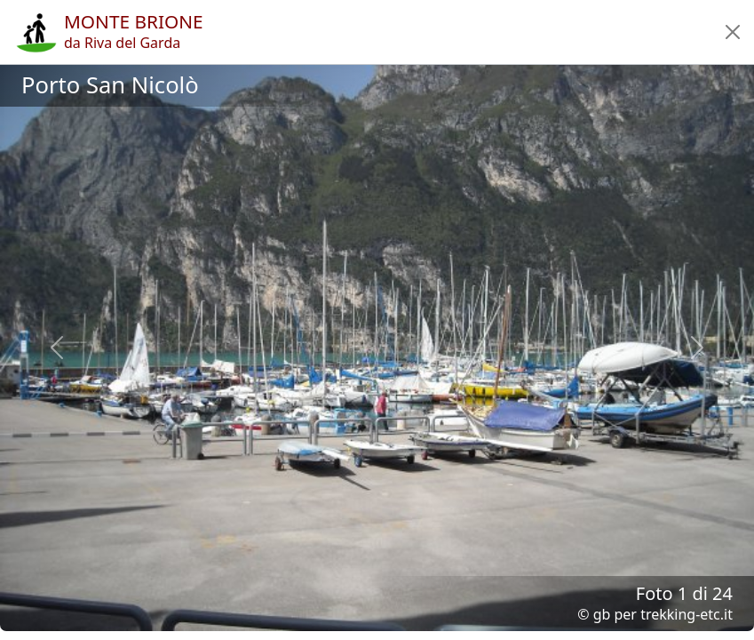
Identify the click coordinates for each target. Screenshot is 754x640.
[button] (732, 32)
